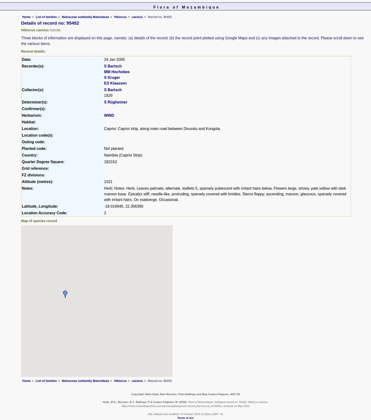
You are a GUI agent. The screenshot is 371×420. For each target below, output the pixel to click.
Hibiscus (120, 17)
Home (26, 17)
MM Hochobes (117, 72)
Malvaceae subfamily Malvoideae (85, 17)
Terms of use (185, 417)
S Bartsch (113, 66)
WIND (109, 115)
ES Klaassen (115, 83)
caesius (137, 17)
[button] (65, 294)
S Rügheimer (116, 102)
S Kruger (112, 78)
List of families (46, 17)
